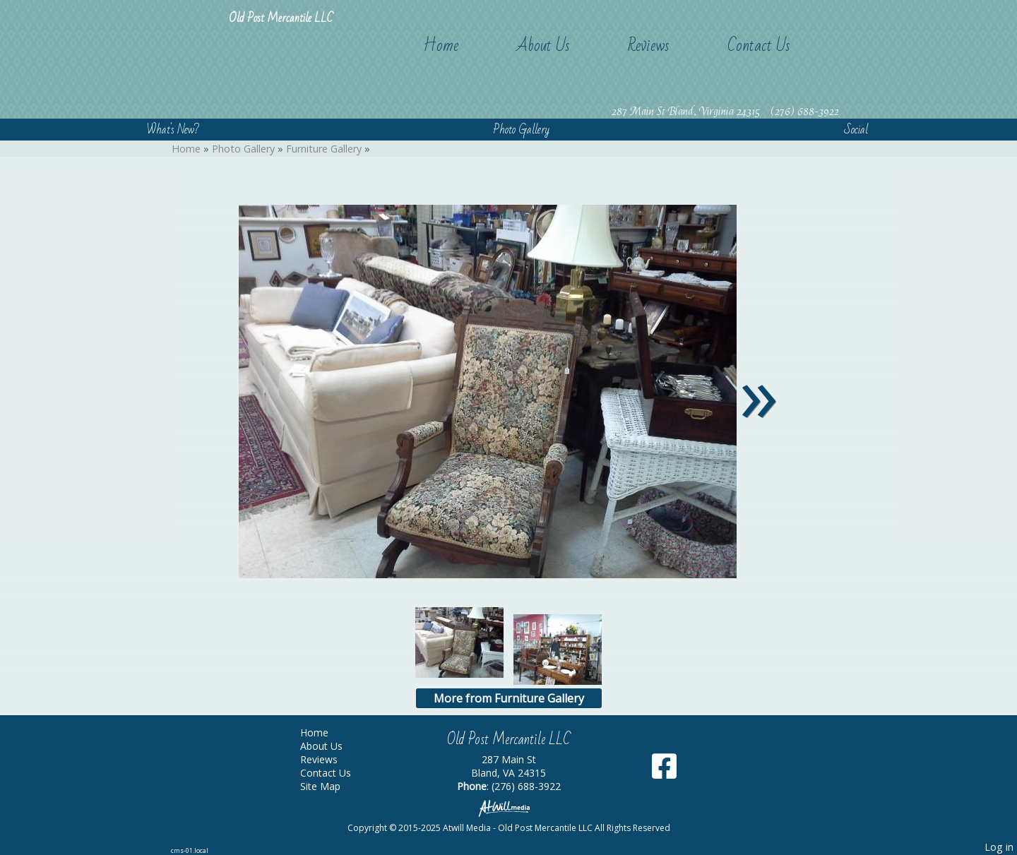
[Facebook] (664, 771)
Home (440, 45)
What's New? (173, 129)
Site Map (330, 786)
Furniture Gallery (324, 148)
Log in (999, 847)
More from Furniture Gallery (509, 698)
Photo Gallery (521, 129)
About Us (543, 45)
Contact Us (758, 45)
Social (856, 129)
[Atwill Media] (508, 807)
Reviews (649, 45)
